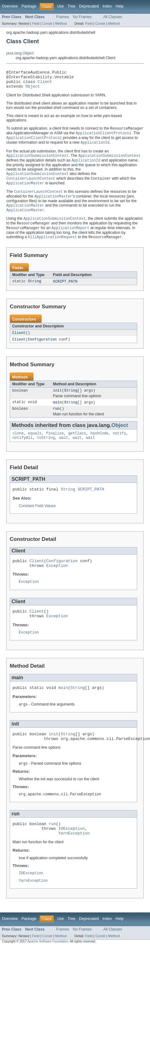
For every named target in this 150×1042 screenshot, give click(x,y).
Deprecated (89, 6)
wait (63, 450)
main (57, 413)
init (57, 400)
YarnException (74, 858)
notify (119, 445)
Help (119, 6)
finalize (55, 445)
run (56, 420)
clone (18, 445)
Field (35, 23)
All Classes (112, 17)
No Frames (82, 17)
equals (35, 445)
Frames (62, 17)
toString (46, 450)
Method (60, 23)
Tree (71, 6)
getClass (77, 445)
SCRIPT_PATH (65, 290)
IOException (71, 853)
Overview (10, 6)
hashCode (99, 445)
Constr (47, 23)
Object (33, 90)
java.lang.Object (20, 53)
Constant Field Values (37, 519)
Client (45, 84)
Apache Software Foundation (47, 968)
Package (29, 6)
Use (60, 6)
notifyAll (23, 450)
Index (107, 6)
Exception (57, 581)
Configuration (42, 349)
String (34, 290)
